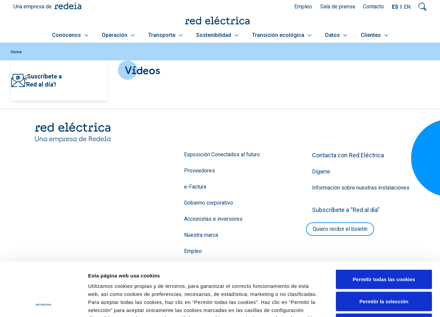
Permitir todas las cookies (384, 229)
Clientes (374, 35)
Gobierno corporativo (208, 203)
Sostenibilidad (217, 35)
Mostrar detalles (363, 304)
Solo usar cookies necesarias (384, 273)
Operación (118, 35)
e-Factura (195, 186)
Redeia (67, 5)
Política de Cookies (229, 276)
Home (16, 52)
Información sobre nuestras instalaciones (360, 187)
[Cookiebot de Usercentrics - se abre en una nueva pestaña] (43, 304)
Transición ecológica (282, 35)
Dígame (321, 171)
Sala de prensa (337, 6)
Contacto (373, 6)
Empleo (303, 6)
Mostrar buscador (423, 7)
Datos (336, 35)
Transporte (165, 35)
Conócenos (70, 35)
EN (407, 7)
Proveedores (199, 170)
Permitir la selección (383, 251)
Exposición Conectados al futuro (222, 154)
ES (395, 7)
